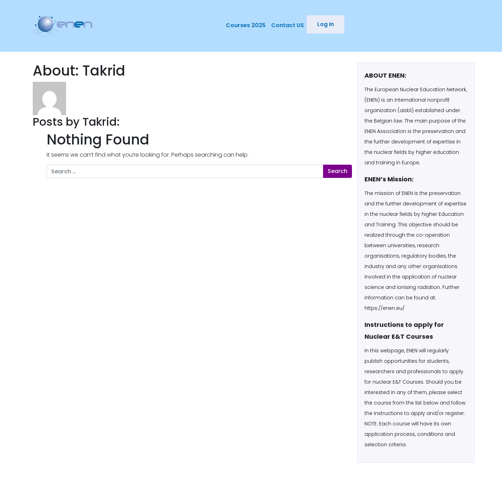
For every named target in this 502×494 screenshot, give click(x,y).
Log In (325, 24)
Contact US (287, 25)
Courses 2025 (246, 25)
